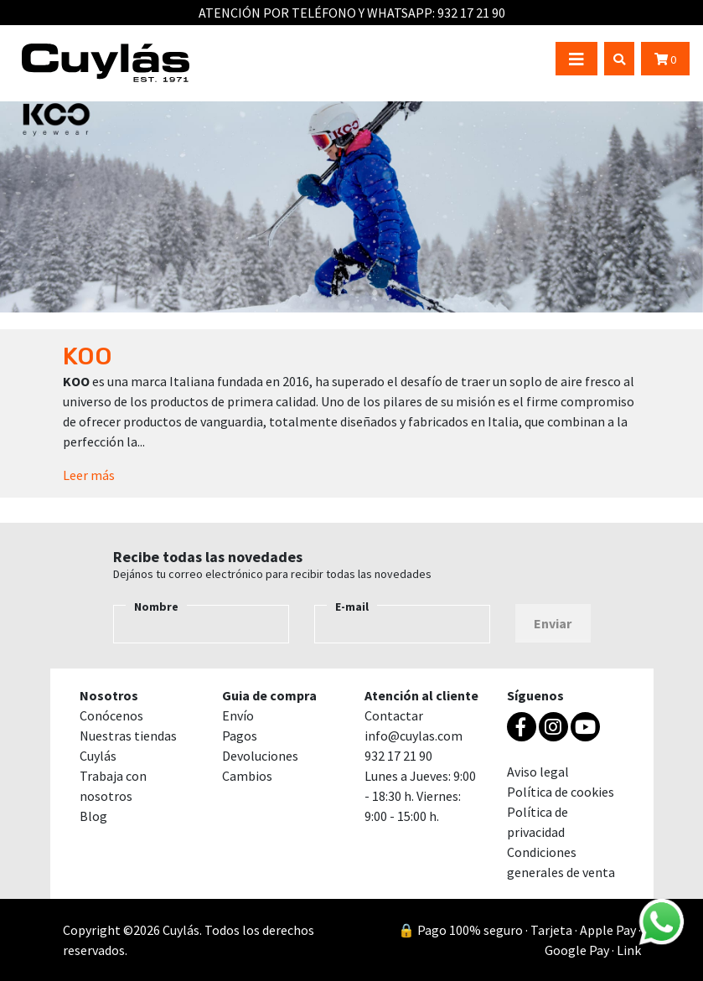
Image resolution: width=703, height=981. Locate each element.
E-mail (352, 606)
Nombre (156, 606)
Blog (93, 816)
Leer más (89, 475)
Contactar (393, 715)
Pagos (239, 735)
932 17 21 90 (471, 12)
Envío (238, 715)
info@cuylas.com (413, 735)
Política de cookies (560, 791)
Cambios (247, 775)
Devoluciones (260, 755)
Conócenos (111, 715)
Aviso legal (538, 771)
